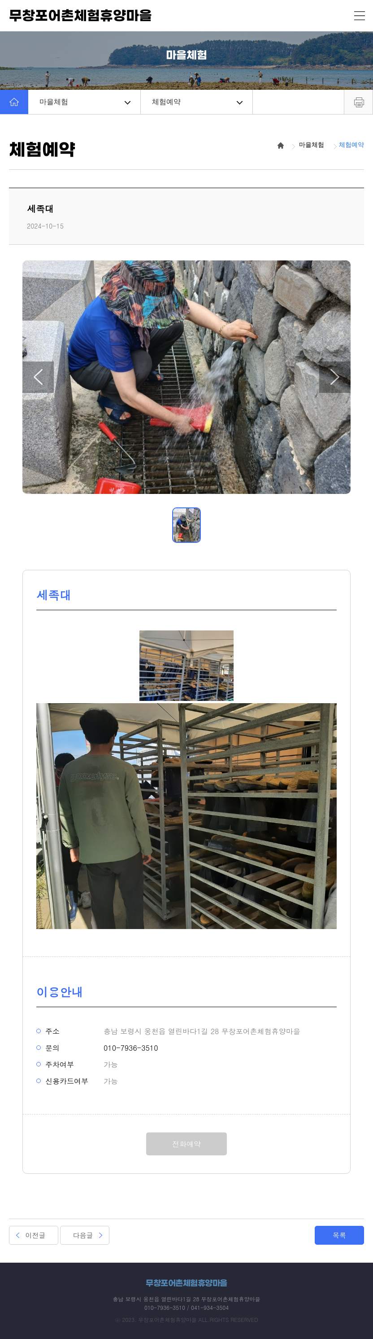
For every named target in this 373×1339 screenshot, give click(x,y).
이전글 (36, 1235)
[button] (38, 377)
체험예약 (197, 102)
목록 (339, 1235)
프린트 (358, 102)
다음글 (83, 1235)
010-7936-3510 (131, 1048)
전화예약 (186, 1144)
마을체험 (84, 102)
